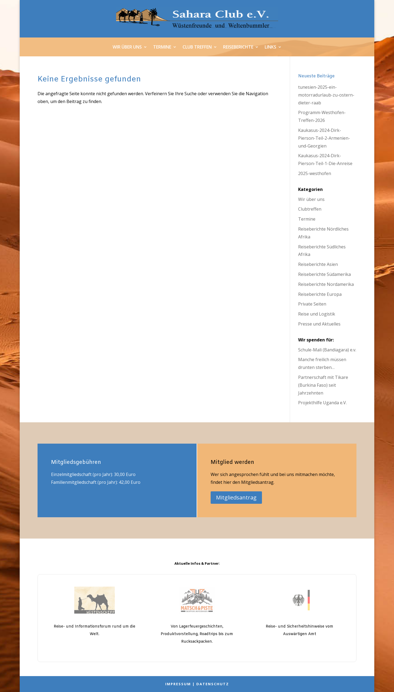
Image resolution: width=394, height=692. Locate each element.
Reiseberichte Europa (320, 294)
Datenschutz (212, 683)
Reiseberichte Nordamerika (326, 284)
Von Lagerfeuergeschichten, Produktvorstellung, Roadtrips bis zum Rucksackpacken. (197, 634)
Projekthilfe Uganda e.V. (322, 403)
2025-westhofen (314, 173)
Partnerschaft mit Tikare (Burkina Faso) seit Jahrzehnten (323, 385)
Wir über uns (127, 47)
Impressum (178, 683)
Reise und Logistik (316, 314)
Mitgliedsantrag (236, 497)
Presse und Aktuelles (319, 324)
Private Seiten (312, 304)
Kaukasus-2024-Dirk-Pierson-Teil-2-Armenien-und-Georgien (324, 138)
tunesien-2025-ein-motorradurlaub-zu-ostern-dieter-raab (326, 95)
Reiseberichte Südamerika (324, 274)
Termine (162, 47)
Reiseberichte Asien (318, 264)
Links (270, 47)
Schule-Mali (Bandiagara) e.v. (327, 350)
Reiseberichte (238, 47)
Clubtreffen (309, 209)
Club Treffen (197, 47)
